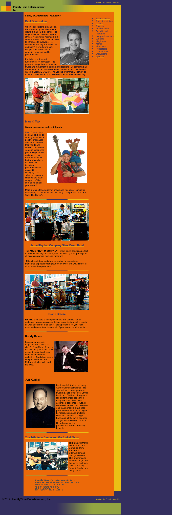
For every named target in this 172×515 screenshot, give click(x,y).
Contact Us (100, 2)
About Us (116, 2)
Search (108, 2)
